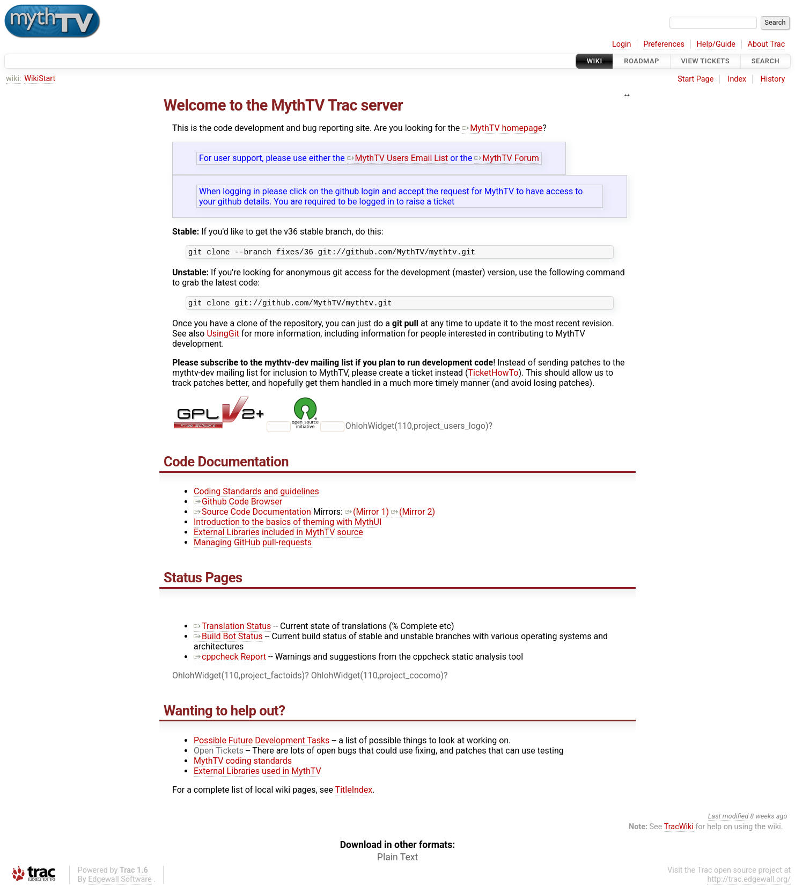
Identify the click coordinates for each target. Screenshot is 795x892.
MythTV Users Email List (397, 158)
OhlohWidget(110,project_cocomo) (377, 679)
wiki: (13, 78)
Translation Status (232, 629)
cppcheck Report (230, 660)
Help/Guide (716, 44)
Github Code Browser (238, 505)
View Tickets (705, 61)
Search (765, 61)
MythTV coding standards (243, 764)
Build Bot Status (228, 639)
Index (737, 79)
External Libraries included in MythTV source (278, 535)
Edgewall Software (120, 882)
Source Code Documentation (252, 515)
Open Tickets (219, 754)
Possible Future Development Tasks (261, 744)
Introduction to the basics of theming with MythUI (287, 525)
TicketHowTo (493, 376)
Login (621, 44)
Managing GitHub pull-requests (253, 545)
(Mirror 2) (413, 515)
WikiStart (39, 78)
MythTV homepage (502, 128)
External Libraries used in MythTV (257, 774)
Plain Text (397, 860)
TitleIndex (354, 793)
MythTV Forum (506, 158)
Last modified (728, 819)
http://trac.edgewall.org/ (749, 882)
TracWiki (679, 830)
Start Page (695, 79)
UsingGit (223, 337)
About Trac (766, 44)
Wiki (594, 61)
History (772, 79)
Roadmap (641, 61)
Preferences (663, 44)
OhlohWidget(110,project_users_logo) (417, 429)
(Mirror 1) (367, 515)
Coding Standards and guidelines (256, 494)
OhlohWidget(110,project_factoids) (238, 679)
